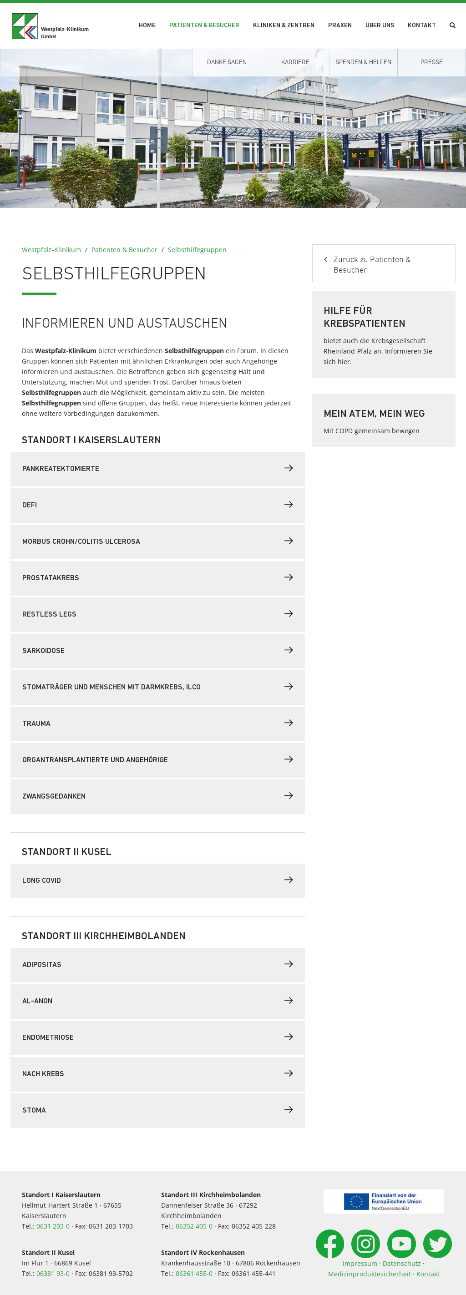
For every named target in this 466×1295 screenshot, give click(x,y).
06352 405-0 (194, 1226)
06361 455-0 (194, 1273)
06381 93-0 (53, 1273)
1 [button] (215, 197)
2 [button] (227, 197)
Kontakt (422, 25)
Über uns (379, 25)
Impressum (360, 1263)
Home (147, 25)
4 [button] (250, 197)
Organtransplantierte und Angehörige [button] (157, 759)
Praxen (340, 25)
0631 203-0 (53, 1226)
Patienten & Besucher (204, 25)
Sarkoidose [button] (157, 650)
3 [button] (238, 197)
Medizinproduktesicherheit (369, 1274)
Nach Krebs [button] (157, 1073)
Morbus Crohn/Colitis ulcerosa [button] (157, 541)
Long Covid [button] (157, 880)
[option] (233, 128)
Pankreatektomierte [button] (157, 468)
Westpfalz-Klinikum (51, 249)
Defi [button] (157, 504)
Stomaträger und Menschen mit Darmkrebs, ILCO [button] (157, 686)
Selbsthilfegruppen (197, 249)
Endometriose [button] (157, 1037)
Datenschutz (402, 1263)
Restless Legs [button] (157, 613)
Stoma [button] (157, 1109)
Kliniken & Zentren (283, 25)
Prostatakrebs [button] (157, 577)
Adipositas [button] (157, 964)
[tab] (157, 469)
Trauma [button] (157, 723)
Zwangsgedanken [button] (157, 795)
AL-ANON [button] (157, 1000)
